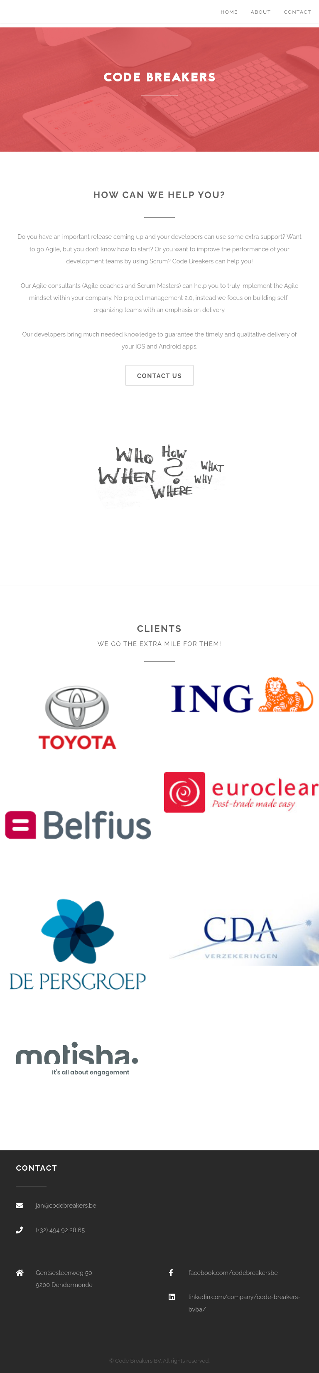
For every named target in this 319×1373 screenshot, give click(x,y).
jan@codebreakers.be (66, 1205)
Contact (297, 12)
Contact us (159, 375)
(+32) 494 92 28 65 (60, 1229)
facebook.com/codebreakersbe (233, 1272)
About (261, 12)
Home (229, 12)
